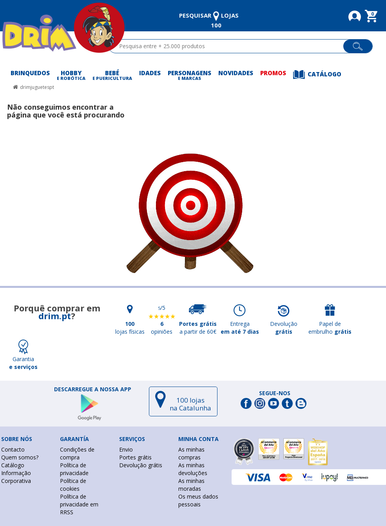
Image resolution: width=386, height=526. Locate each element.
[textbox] (229, 46)
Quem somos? (19, 457)
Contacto (13, 449)
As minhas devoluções (192, 469)
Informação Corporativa (16, 476)
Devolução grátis (140, 465)
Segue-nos (274, 393)
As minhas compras (191, 453)
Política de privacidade (74, 469)
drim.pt (54, 316)
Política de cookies (73, 484)
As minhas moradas (191, 484)
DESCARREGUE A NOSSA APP (92, 389)
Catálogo (12, 465)
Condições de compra (77, 453)
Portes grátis (135, 457)
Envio (126, 449)
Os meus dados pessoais (198, 500)
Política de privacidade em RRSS (79, 504)
